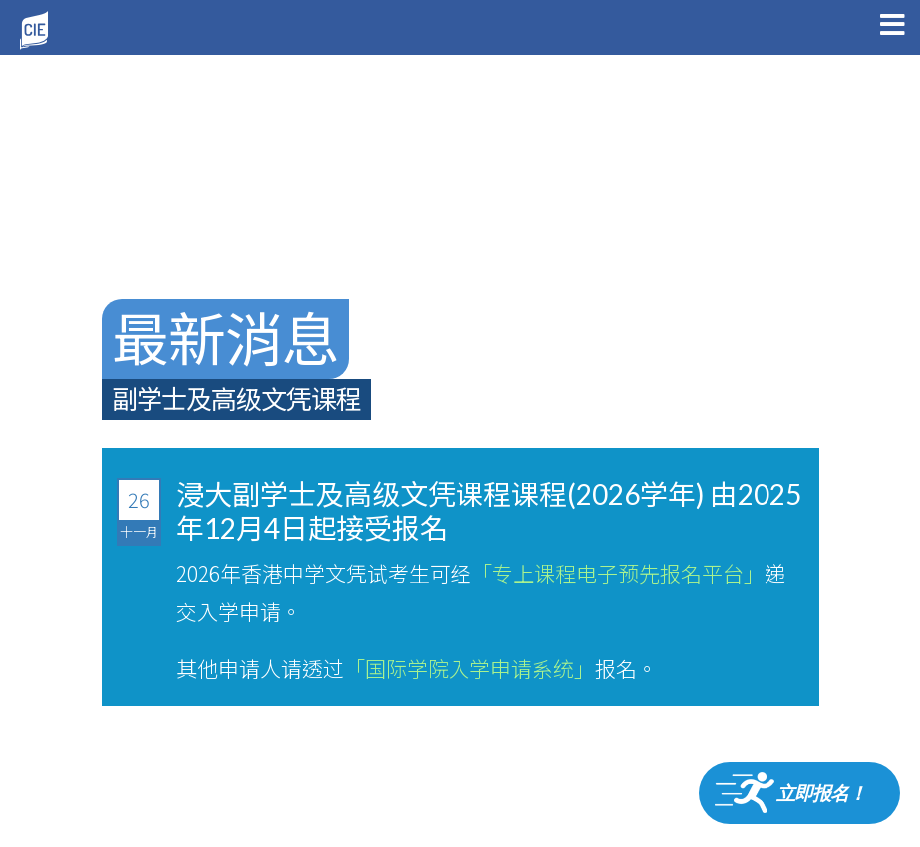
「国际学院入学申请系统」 (469, 668)
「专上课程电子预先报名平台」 (618, 573)
